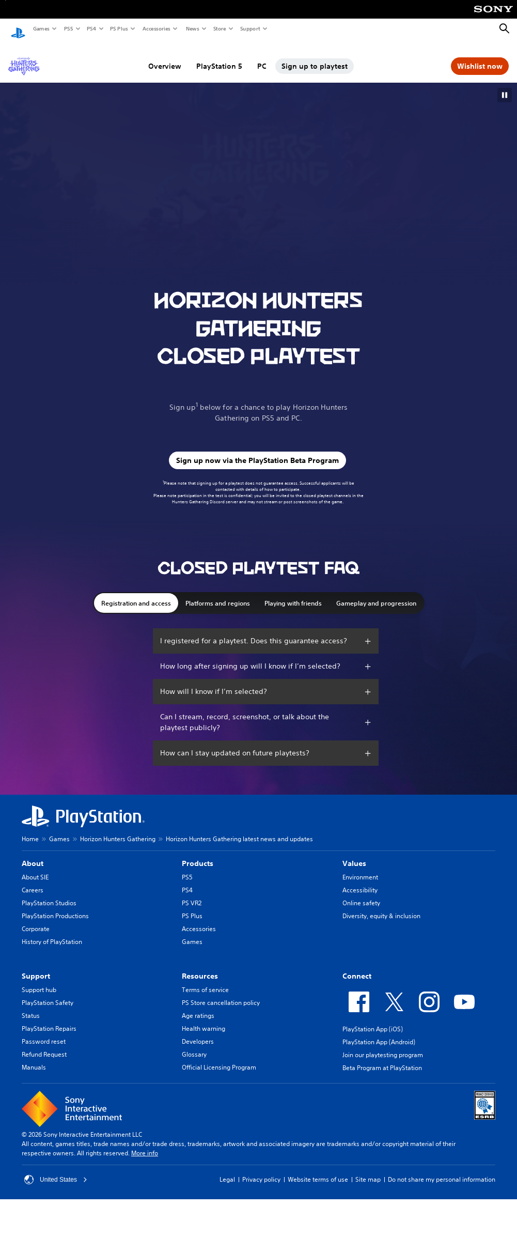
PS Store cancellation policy (221, 992)
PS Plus (118, 28)
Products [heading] (197, 853)
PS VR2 (191, 893)
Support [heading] (36, 966)
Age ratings (198, 1005)
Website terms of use (318, 1169)
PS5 (68, 28)
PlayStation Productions (55, 906)
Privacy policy (261, 1169)
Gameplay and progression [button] (376, 593)
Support (250, 28)
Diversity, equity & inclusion (381, 906)
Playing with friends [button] (293, 593)
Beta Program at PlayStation (382, 1058)
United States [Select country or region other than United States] (56, 1170)
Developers (198, 1031)
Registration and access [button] (136, 593)
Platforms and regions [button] (217, 593)
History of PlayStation (52, 931)
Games (41, 28)
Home (30, 829)
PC (262, 56)
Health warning (203, 1018)
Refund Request (44, 1044)
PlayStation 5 (219, 56)
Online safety (361, 893)
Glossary (194, 1044)
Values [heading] (354, 853)
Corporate (36, 919)
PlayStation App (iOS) (372, 1019)
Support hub (39, 980)
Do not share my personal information (441, 1169)
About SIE (35, 867)
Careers (32, 880)
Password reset (44, 1031)
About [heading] (32, 853)
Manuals (34, 1057)
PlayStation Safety (47, 992)
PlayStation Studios (49, 893)
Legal (227, 1169)
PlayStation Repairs (49, 1018)
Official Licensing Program (219, 1057)
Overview (164, 56)
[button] (504, 85)
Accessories (156, 28)
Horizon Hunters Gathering (117, 829)
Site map (368, 1169)
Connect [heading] (356, 966)
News (192, 28)
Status (31, 1005)
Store (219, 28)
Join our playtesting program (382, 1045)
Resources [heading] (200, 966)
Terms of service (205, 980)
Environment (360, 867)
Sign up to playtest (314, 56)
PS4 (91, 28)
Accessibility (360, 880)
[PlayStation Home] (18, 29)
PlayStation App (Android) (378, 1032)
